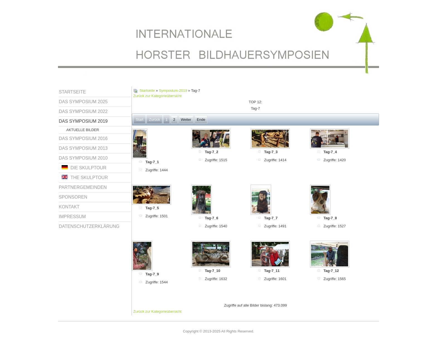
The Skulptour (85, 177)
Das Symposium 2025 (83, 101)
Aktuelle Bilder (82, 130)
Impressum (72, 216)
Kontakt (69, 206)
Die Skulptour (84, 167)
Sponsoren (73, 197)
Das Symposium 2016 (83, 138)
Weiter (186, 119)
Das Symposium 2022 (83, 111)
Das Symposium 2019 (83, 121)
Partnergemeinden (83, 187)
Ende (201, 119)
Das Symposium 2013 (83, 148)
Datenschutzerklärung (89, 226)
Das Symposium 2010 (83, 158)
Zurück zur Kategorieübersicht (157, 96)
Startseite (72, 92)
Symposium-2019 (173, 90)
